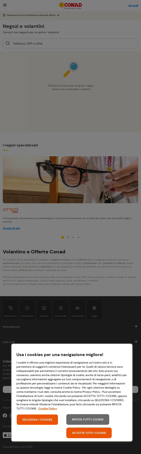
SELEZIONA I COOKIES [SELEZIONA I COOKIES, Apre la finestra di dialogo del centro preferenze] (37, 419)
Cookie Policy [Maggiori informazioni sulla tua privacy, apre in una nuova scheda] (47, 408)
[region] (72, 393)
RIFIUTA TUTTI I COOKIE (87, 419)
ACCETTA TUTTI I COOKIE (89, 433)
